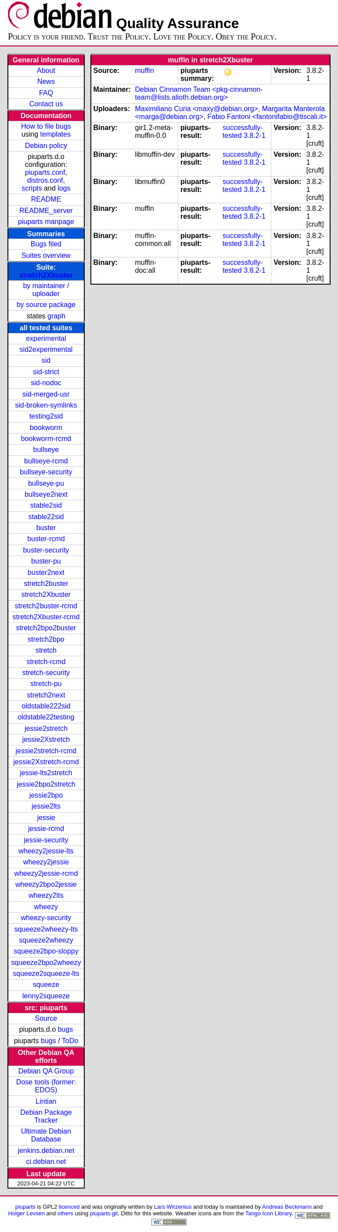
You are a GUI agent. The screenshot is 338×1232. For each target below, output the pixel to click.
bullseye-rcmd (46, 461)
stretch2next (46, 695)
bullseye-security (46, 472)
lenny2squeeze (46, 996)
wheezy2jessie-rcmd (46, 873)
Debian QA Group (46, 1071)
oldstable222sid (46, 706)
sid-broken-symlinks (46, 405)
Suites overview (46, 255)
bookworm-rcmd (46, 438)
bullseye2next (46, 494)
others (65, 1213)
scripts (32, 188)
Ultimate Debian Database (46, 1135)
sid (46, 360)
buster (46, 527)
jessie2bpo (46, 795)
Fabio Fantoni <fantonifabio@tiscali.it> (267, 116)
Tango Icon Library (268, 1213)
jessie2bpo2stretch (46, 784)
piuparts (25, 1206)
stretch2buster (46, 583)
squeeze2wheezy (46, 940)
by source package (46, 304)
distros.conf (45, 180)
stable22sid (46, 516)
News (46, 81)
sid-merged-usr (46, 394)
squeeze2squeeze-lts (46, 973)
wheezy (46, 906)
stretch (46, 650)
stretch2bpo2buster (46, 628)
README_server (46, 210)
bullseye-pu (46, 483)
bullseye (46, 449)
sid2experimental (45, 349)
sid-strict (46, 372)
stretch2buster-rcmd (46, 606)
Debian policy (46, 145)
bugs (65, 1029)
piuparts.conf (45, 172)
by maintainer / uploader (46, 289)
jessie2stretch (46, 728)
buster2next (46, 572)
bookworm (46, 427)
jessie (46, 817)
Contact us (46, 104)
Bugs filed (46, 244)
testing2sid (46, 416)
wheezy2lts (46, 895)
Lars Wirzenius (173, 1206)
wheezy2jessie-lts (45, 851)
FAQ (46, 93)
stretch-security (46, 672)
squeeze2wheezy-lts (46, 929)
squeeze (46, 984)
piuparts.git (104, 1213)
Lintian (46, 1101)
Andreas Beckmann (287, 1206)
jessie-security (46, 840)
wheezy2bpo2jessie (46, 884)
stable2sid (46, 505)
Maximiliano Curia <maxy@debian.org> (196, 108)
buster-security (46, 550)
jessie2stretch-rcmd (46, 751)
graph (56, 316)
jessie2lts (46, 806)
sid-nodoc (46, 383)
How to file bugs (46, 126)
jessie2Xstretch (46, 739)
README (46, 199)
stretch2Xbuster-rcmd (45, 617)
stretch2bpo (46, 639)
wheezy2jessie (46, 862)
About (46, 70)
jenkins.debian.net (46, 1150)
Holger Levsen (26, 1213)
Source (46, 1018)
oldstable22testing (46, 717)
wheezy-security (46, 917)
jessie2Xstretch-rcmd (46, 762)
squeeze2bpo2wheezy (46, 962)
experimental (46, 338)
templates (55, 134)
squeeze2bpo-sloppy (46, 951)
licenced (69, 1206)
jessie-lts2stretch (46, 773)
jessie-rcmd (46, 828)
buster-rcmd (46, 538)
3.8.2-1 (255, 135)
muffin (144, 70)
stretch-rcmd (45, 661)
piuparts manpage (46, 221)
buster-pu (46, 561)
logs (64, 188)
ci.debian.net (46, 1161)
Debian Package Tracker (46, 1116)
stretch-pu (45, 683)
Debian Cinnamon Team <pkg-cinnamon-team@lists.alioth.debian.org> (199, 93)
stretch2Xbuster (46, 275)
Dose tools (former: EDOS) (46, 1086)
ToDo (70, 1040)
